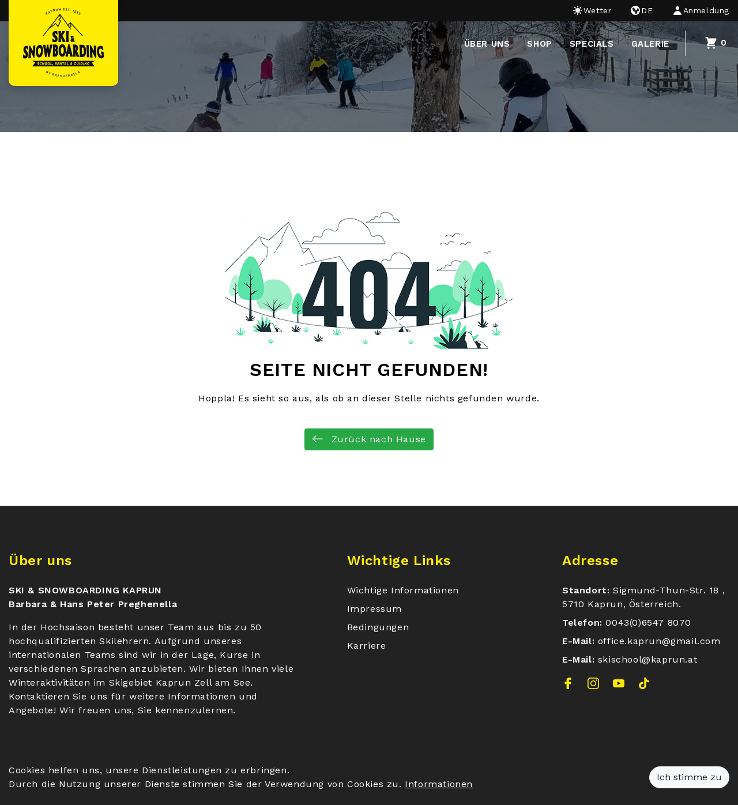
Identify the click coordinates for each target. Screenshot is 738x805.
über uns (487, 44)
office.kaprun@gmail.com (659, 640)
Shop (539, 44)
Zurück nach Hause (369, 439)
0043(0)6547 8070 (648, 622)
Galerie (650, 44)
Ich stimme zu (689, 777)
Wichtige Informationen (403, 590)
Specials (592, 44)
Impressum (374, 608)
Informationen (439, 783)
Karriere (366, 645)
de (641, 10)
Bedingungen (378, 627)
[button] (695, 10)
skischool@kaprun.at (647, 659)
